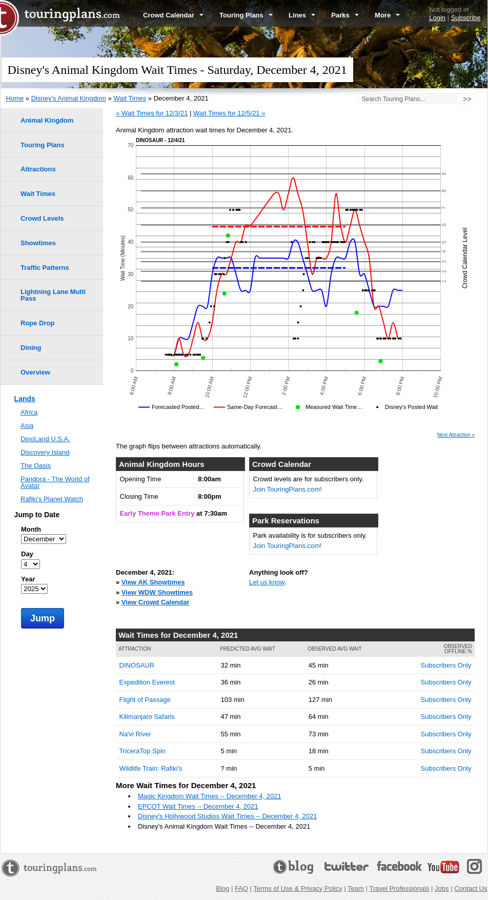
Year (28, 579)
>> (467, 99)
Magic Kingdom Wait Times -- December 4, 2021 (209, 796)
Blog (222, 888)
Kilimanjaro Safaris (147, 716)
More (387, 15)
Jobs (442, 888)
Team (356, 888)
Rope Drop (37, 323)
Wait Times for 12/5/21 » (229, 113)
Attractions (38, 169)
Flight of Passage (145, 699)
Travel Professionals (399, 888)
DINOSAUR (137, 665)
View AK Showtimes (153, 582)
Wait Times (129, 98)
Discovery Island (45, 452)
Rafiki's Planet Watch (52, 499)
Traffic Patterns (45, 267)
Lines (302, 15)
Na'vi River (135, 734)
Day (27, 554)
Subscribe (466, 18)
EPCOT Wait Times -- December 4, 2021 (198, 806)
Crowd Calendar (173, 15)
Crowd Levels (42, 218)
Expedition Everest (147, 682)
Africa (29, 412)
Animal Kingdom (47, 120)
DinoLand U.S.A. (45, 439)
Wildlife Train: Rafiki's (150, 768)
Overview (35, 372)
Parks (345, 15)
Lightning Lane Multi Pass (53, 295)
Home (15, 98)
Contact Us (470, 888)
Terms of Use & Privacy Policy (297, 888)
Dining (31, 347)
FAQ (241, 888)
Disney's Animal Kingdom (68, 98)
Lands (24, 399)
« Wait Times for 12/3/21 (152, 113)
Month (31, 529)
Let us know (266, 582)
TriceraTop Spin (142, 751)
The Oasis (36, 465)
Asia (27, 425)
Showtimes (38, 243)
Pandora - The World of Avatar (55, 482)
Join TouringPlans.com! (287, 489)
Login (437, 18)
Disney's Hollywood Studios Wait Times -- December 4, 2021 (227, 816)
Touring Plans (246, 15)
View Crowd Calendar (155, 602)
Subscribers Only (446, 665)
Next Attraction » (456, 435)
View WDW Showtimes (157, 592)
